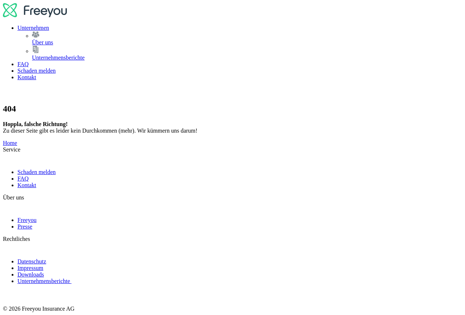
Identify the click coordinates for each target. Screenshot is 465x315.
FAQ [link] (23, 178)
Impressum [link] (30, 268)
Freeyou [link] (26, 220)
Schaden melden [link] (36, 172)
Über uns (247, 38)
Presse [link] (24, 226)
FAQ (23, 64)
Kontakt (26, 77)
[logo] (35, 15)
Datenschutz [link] (31, 261)
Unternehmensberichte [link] (44, 281)
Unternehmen (33, 28)
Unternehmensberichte (247, 53)
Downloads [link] (30, 274)
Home (10, 143)
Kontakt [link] (26, 185)
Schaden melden (36, 71)
